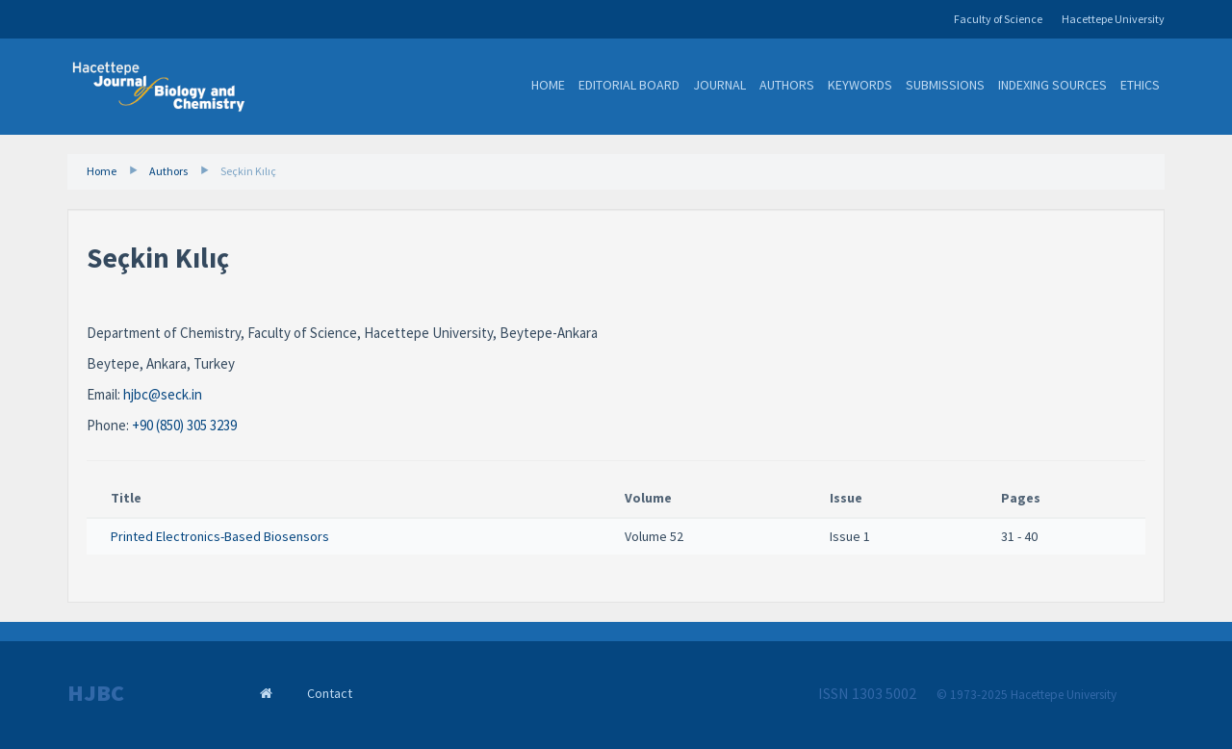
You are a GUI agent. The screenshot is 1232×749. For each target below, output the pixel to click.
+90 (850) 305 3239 (184, 425)
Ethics (1140, 84)
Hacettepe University (1113, 19)
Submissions (945, 84)
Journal (719, 84)
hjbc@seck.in (162, 394)
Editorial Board (629, 84)
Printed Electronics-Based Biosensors (220, 536)
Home (548, 84)
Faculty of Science (998, 19)
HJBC (95, 693)
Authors (786, 84)
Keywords (860, 84)
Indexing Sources (1052, 84)
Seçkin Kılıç (248, 171)
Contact (329, 693)
